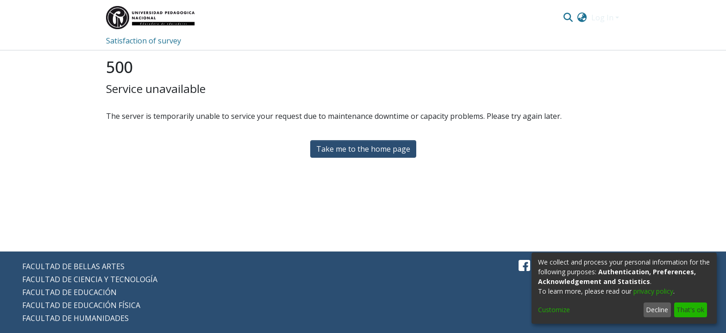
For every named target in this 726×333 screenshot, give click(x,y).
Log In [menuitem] (602, 17)
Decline (657, 309)
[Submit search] (568, 17)
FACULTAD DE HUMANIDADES (75, 318)
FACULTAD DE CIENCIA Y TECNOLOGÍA (89, 279)
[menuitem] (582, 17)
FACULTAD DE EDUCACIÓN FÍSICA (81, 305)
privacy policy (653, 291)
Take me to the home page (363, 149)
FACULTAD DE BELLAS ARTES (73, 266)
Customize (554, 309)
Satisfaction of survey (143, 41)
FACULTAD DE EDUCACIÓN (69, 292)
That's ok (690, 309)
